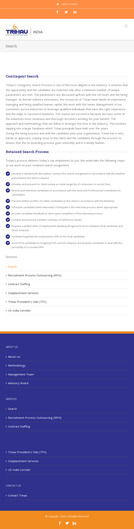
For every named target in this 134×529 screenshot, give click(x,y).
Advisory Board (18, 383)
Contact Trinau (17, 495)
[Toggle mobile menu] (126, 26)
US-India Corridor (19, 310)
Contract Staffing (19, 284)
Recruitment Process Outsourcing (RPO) (34, 275)
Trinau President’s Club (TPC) (27, 302)
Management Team (21, 374)
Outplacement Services (23, 293)
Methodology (17, 365)
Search (12, 266)
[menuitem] (67, 4)
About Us (14, 356)
